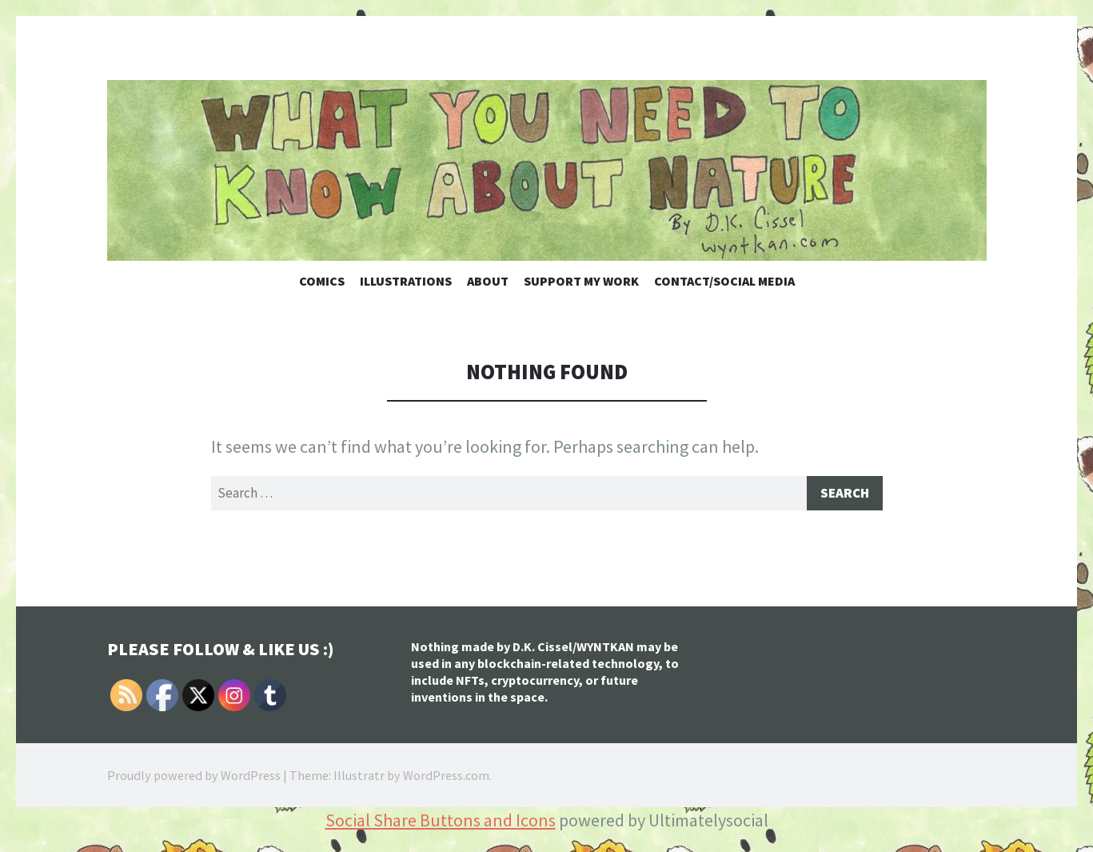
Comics (322, 281)
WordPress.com (446, 778)
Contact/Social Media (724, 281)
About (488, 281)
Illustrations (406, 281)
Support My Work (581, 281)
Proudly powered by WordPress (194, 778)
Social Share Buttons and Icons (440, 822)
